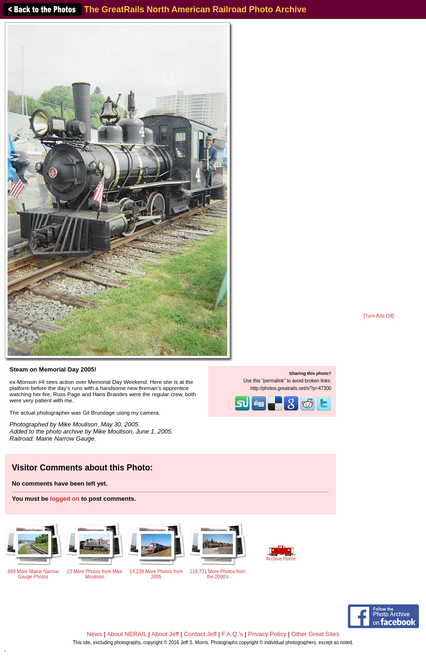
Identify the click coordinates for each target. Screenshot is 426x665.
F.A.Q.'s (232, 634)
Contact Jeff (200, 634)
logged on (65, 498)
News (94, 634)
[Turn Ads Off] (379, 316)
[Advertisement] (379, 167)
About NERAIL (127, 634)
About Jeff (165, 634)
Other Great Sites (315, 634)
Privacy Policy (267, 634)
